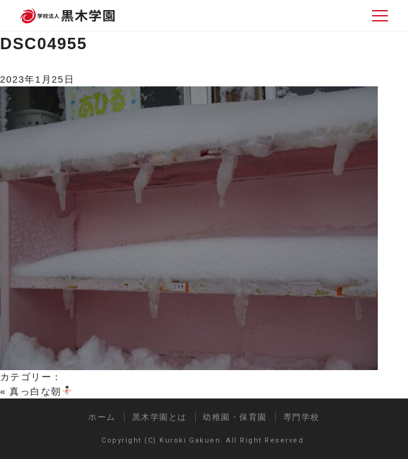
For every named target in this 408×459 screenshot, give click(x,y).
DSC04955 (43, 43)
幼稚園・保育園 (234, 417)
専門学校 (301, 417)
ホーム (102, 417)
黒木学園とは (159, 417)
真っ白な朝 (40, 391)
